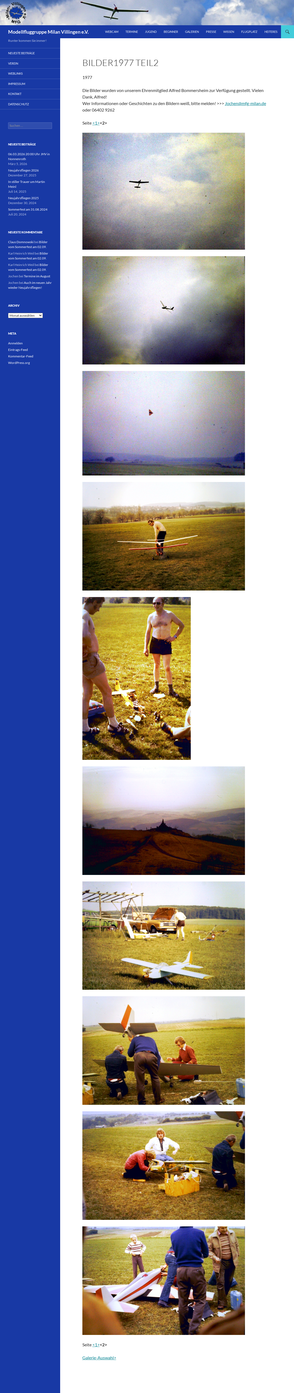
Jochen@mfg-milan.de (245, 103)
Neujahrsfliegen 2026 (23, 170)
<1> (96, 122)
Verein (13, 63)
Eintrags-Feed (18, 350)
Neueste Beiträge (21, 53)
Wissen (228, 31)
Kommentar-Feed (20, 356)
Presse (211, 31)
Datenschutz (18, 104)
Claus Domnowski (21, 242)
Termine (131, 31)
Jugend (151, 31)
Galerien (192, 31)
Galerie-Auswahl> (99, 1357)
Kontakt (14, 94)
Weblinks (15, 73)
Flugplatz (249, 31)
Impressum (16, 83)
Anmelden (15, 343)
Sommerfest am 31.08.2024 (27, 209)
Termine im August (37, 276)
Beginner (171, 31)
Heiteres (270, 31)
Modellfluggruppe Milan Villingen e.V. (48, 32)
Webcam (111, 31)
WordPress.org (19, 363)
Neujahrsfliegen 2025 (23, 198)
